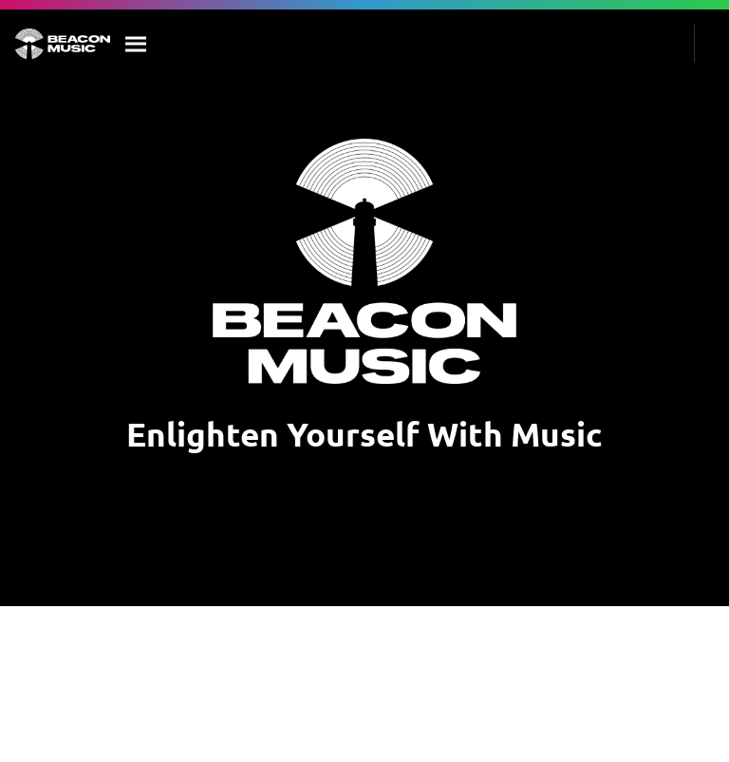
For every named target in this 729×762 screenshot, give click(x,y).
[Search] (136, 44)
